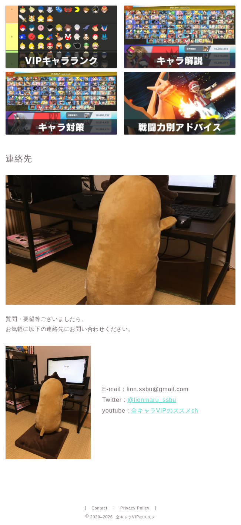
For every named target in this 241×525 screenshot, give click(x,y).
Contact (99, 508)
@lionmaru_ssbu (152, 400)
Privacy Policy (135, 508)
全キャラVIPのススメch (164, 410)
